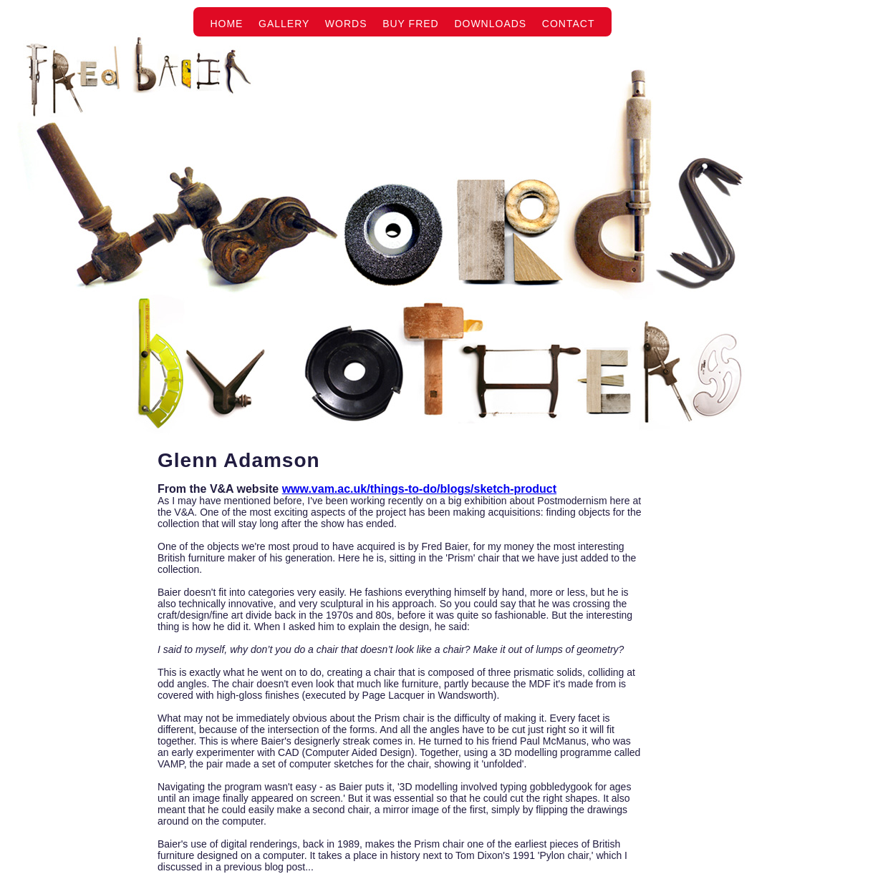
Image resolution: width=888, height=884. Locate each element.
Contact (568, 23)
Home (226, 23)
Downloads (490, 23)
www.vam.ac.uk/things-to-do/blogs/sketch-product (419, 489)
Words (346, 23)
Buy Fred (410, 23)
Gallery (284, 23)
